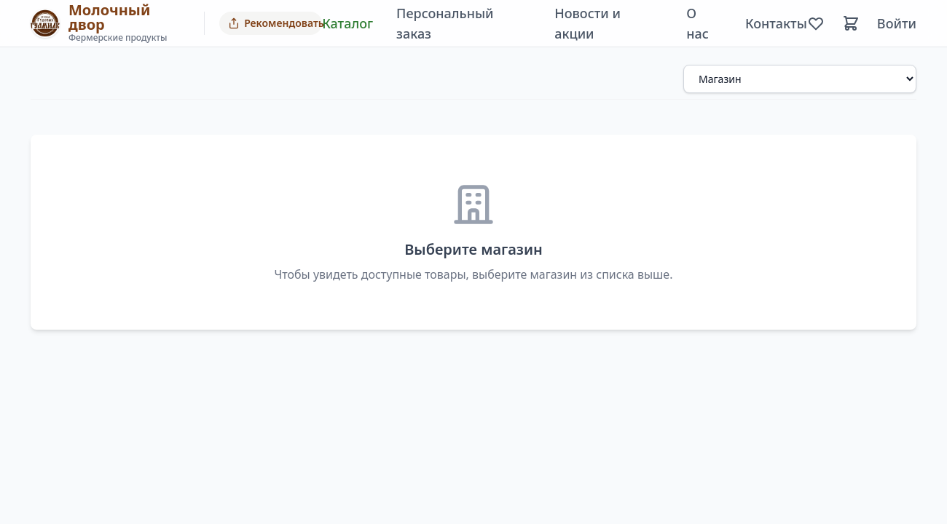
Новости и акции (587, 23)
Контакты (776, 23)
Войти (896, 23)
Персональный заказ (444, 23)
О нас (697, 23)
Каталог (347, 23)
